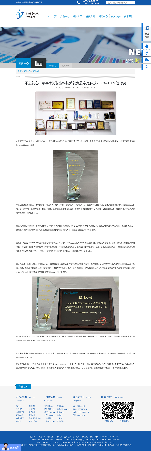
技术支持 (115, 16)
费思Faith (60, 406)
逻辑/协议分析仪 (35, 418)
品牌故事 (65, 65)
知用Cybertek (49, 406)
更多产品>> (33, 421)
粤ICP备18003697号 (112, 439)
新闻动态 (35, 71)
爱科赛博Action (50, 409)
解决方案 (90, 16)
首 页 (52, 16)
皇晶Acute (61, 412)
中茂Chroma (49, 415)
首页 (20, 71)
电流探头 (32, 406)
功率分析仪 (20, 418)
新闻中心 (103, 16)
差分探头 (32, 409)
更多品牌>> (61, 421)
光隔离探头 (20, 412)
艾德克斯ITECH (49, 418)
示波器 (18, 406)
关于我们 (128, 16)
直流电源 (19, 415)
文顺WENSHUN (50, 421)
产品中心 (64, 16)
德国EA (59, 415)
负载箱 (18, 421)
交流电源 (32, 415)
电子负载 (32, 412)
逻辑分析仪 (94, 437)
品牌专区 (77, 16)
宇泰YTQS (60, 418)
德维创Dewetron (63, 409)
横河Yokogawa (49, 412)
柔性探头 (19, 409)
